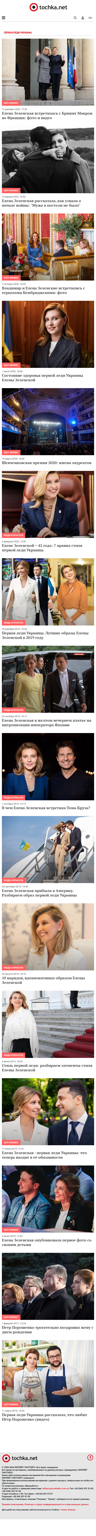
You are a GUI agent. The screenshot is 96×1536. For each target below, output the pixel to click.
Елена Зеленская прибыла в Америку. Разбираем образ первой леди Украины (39, 893)
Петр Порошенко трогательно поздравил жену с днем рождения (47, 1329)
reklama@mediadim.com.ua (55, 1488)
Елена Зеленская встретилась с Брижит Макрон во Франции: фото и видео (47, 115)
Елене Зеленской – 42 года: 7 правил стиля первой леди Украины (42, 548)
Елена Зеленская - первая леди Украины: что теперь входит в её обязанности (44, 1155)
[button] (83, 18)
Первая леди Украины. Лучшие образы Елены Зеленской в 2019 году (45, 635)
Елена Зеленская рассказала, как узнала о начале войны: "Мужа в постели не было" (41, 203)
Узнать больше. (68, 1510)
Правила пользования (12, 1504)
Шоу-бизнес (11, 103)
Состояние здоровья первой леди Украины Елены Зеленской (42, 377)
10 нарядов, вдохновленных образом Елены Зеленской (43, 980)
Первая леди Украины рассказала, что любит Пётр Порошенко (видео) (44, 1417)
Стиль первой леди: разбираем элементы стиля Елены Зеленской (47, 1067)
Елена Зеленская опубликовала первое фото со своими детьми (46, 1242)
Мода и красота (13, 535)
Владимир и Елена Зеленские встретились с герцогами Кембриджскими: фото (43, 290)
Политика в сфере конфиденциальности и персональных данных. (56, 1504)
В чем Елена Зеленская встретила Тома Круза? (46, 807)
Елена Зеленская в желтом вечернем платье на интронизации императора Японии (46, 722)
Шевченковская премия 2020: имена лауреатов (46, 462)
